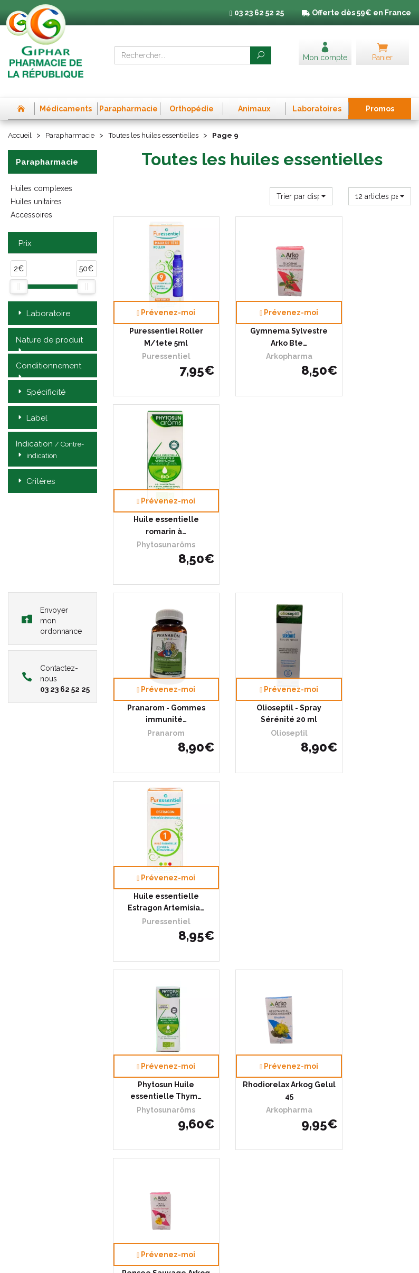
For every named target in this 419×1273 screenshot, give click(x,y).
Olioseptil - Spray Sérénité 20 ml (262, 474)
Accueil (20, 121)
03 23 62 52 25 (44, 1158)
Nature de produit (49, 325)
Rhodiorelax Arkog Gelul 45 (262, 645)
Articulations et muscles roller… (366, 815)
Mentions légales (348, 1047)
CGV (329, 1037)
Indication (50, 436)
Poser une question (143, 1084)
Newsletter (130, 1123)
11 (247, 899)
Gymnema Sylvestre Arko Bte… (262, 304)
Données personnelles (357, 1057)
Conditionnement (48, 352)
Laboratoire (43, 299)
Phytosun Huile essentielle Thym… (157, 645)
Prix (24, 229)
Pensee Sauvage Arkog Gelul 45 (367, 645)
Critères (35, 467)
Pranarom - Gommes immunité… (157, 474)
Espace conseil (136, 1113)
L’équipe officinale (140, 1046)
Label (31, 404)
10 (227, 899)
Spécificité (40, 377)
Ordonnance (133, 1056)
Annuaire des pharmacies (153, 1149)
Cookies (334, 1066)
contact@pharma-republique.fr (50, 1180)
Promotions (131, 1104)
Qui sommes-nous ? (144, 1036)
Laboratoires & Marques (150, 1094)
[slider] (18, 271)
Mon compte (133, 1132)
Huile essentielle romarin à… (366, 304)
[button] (301, 182)
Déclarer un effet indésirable (139, 1070)
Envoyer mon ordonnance (52, 606)
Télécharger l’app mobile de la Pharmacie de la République (210, 950)
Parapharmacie (72, 121)
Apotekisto (209, 1257)
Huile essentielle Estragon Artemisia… (366, 474)
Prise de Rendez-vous (147, 1027)
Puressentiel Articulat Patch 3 (261, 815)
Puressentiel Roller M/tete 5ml (157, 304)
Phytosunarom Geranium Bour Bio (157, 815)
